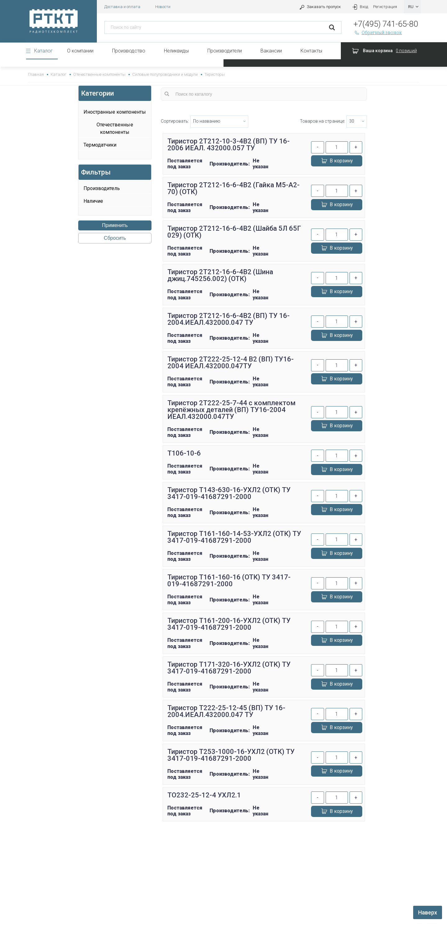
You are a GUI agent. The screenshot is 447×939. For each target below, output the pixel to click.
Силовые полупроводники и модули (165, 74)
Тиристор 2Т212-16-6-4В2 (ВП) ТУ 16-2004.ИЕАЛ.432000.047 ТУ (228, 319)
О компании (80, 51)
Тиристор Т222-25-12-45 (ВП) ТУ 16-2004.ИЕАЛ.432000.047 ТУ (226, 711)
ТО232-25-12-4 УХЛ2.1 (204, 795)
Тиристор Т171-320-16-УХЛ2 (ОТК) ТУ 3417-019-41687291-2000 (229, 667)
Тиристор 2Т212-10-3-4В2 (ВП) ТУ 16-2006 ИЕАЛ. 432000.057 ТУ (228, 144)
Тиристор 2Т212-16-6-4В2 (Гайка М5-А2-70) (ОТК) (233, 188)
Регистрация (385, 6)
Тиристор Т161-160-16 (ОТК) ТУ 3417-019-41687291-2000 (229, 580)
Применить (115, 225)
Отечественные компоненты (99, 74)
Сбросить (115, 238)
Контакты (311, 51)
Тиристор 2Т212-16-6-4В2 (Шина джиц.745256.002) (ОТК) (220, 275)
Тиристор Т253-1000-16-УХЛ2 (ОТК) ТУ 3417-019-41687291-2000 (231, 755)
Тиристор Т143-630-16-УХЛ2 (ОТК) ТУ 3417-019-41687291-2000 (229, 493)
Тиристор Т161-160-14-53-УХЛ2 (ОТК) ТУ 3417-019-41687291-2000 (234, 537)
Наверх (427, 912)
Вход (359, 6)
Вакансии (271, 51)
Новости (162, 6)
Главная (36, 74)
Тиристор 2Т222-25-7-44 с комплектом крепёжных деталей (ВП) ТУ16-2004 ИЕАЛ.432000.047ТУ (231, 409)
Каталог (43, 51)
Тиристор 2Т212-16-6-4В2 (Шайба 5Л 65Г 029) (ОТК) (234, 232)
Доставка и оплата (122, 6)
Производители (224, 51)
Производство (128, 51)
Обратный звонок (378, 32)
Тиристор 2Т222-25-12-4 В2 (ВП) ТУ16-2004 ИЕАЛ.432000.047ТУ (230, 362)
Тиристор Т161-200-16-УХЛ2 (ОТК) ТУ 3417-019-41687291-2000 (229, 624)
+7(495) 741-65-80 (386, 24)
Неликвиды (176, 51)
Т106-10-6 (184, 453)
